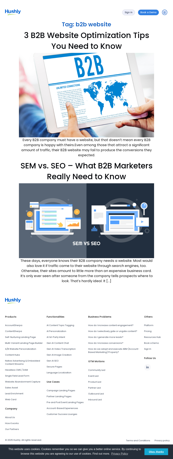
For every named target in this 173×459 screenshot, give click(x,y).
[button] (164, 12)
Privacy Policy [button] (119, 453)
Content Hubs (12, 354)
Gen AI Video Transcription (61, 349)
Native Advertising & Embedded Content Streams (22, 362)
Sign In (147, 349)
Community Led (96, 370)
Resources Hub (152, 337)
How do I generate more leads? (105, 337)
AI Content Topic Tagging (60, 325)
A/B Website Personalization (20, 349)
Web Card (10, 399)
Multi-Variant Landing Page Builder (24, 343)
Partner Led (94, 387)
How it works (12, 423)
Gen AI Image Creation (59, 354)
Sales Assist (11, 387)
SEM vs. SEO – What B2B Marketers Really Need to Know (86, 171)
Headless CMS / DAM (16, 369)
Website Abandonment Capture (22, 381)
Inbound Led (95, 399)
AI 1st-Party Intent (56, 337)
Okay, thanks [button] (156, 451)
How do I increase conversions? (105, 343)
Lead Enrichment (14, 393)
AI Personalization (56, 331)
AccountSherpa (13, 325)
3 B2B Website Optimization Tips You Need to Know (86, 41)
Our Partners (12, 429)
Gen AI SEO (53, 360)
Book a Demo (151, 343)
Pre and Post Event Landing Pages (65, 402)
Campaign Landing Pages (61, 390)
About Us (10, 417)
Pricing (148, 331)
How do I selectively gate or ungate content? (112, 331)
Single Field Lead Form (17, 375)
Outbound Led (96, 393)
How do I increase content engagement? (110, 325)
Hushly (16, 440)
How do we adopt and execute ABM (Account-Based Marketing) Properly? (113, 350)
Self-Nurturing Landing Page (20, 337)
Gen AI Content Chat (58, 343)
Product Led (94, 381)
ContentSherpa (13, 331)
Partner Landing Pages (59, 396)
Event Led (93, 376)
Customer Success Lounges (62, 414)
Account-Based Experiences (62, 408)
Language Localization (59, 372)
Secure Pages (54, 366)
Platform (148, 325)
